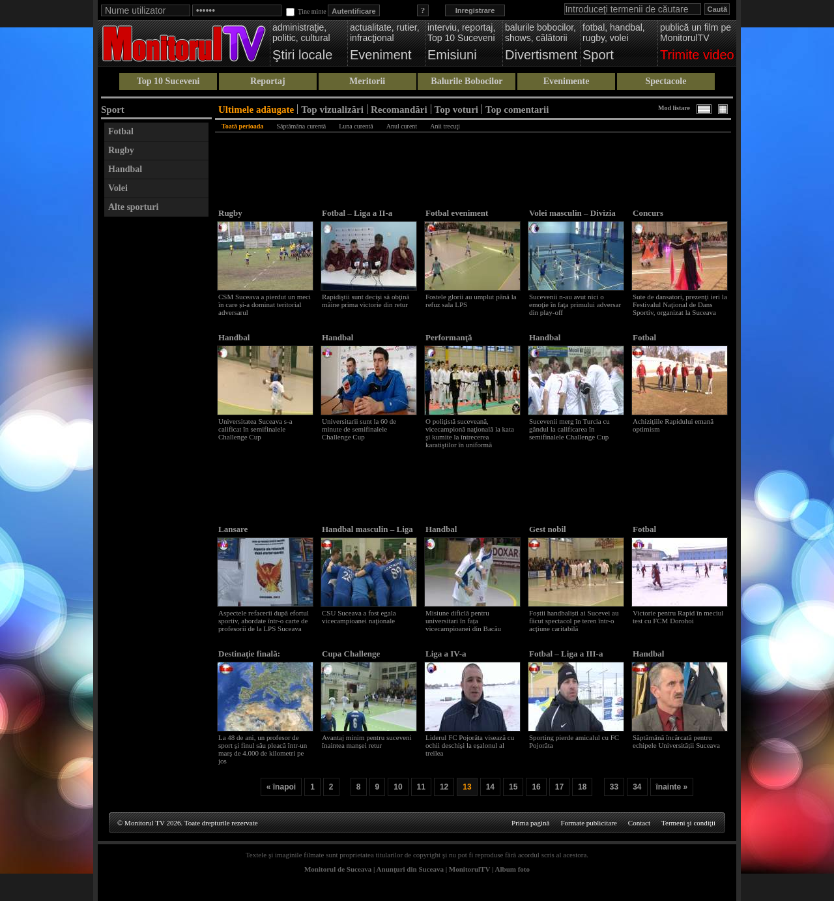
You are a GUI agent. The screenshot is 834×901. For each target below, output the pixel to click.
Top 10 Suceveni (168, 81)
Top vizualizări (332, 109)
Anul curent (402, 126)
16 (536, 786)
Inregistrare (475, 10)
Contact (639, 823)
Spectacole (665, 81)
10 (398, 786)
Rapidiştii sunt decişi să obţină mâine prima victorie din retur (365, 300)
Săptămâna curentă (301, 126)
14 (490, 786)
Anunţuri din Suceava (410, 869)
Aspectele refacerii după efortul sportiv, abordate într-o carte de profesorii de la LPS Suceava (263, 620)
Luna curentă (356, 126)
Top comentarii (517, 109)
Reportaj (267, 81)
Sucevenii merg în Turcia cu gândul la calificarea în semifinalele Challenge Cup (569, 429)
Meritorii (367, 81)
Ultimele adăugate (256, 109)
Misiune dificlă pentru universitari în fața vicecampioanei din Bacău (463, 620)
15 (513, 786)
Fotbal (121, 131)
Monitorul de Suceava (337, 869)
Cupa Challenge (351, 653)
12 (444, 786)
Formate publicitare (588, 823)
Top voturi (456, 109)
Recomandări (399, 109)
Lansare (233, 529)
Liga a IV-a (446, 653)
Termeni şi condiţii (688, 823)
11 (421, 786)
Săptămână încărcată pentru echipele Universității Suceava (676, 741)
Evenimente (566, 81)
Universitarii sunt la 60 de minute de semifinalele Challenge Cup (359, 429)
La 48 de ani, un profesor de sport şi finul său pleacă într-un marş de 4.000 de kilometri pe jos (262, 749)
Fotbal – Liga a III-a (566, 653)
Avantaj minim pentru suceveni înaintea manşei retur (367, 741)
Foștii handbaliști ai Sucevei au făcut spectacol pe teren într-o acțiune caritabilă (573, 620)
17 (559, 786)
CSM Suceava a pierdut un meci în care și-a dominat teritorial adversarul (264, 304)
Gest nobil (547, 529)
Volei (118, 188)
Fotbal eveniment (456, 213)
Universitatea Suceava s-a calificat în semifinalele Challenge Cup (255, 429)
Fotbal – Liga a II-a (357, 213)
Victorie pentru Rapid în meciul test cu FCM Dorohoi (678, 617)
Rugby (121, 150)
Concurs (648, 213)
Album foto (512, 869)
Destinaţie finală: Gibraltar (249, 659)
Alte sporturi (133, 207)
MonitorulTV (469, 869)
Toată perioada (242, 126)
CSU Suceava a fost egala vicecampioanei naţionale (359, 617)
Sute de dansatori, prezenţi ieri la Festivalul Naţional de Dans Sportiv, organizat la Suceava (680, 304)
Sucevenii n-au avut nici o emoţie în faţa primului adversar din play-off (575, 304)
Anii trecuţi (445, 126)
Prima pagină (530, 823)
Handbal (125, 169)
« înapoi (281, 786)
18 (582, 786)
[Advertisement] (156, 419)
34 (637, 786)
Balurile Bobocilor (466, 81)
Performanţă (448, 337)
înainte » (672, 786)
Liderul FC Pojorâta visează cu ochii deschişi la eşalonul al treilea (469, 745)
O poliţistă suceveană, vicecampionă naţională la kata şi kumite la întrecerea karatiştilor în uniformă (469, 433)
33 (614, 786)
